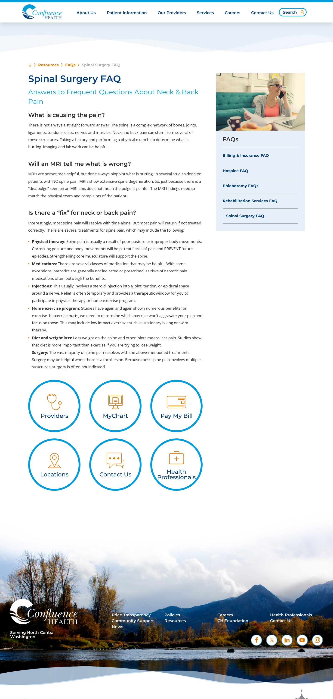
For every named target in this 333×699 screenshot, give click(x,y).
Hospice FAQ (235, 170)
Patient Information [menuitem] (127, 13)
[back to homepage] (30, 65)
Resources (48, 65)
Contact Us (281, 620)
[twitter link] (271, 640)
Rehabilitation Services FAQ (250, 200)
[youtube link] (302, 640)
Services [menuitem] (205, 13)
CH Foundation (232, 620)
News (117, 626)
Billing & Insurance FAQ (246, 155)
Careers (225, 615)
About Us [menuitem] (86, 13)
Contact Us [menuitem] (262, 13)
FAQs (70, 65)
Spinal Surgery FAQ (245, 216)
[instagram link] (317, 640)
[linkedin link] (287, 640)
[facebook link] (256, 640)
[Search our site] (293, 12)
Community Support (133, 620)
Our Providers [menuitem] (172, 13)
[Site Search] (302, 12)
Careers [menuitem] (232, 13)
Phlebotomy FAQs (241, 185)
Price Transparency (131, 615)
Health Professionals (291, 615)
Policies (172, 615)
